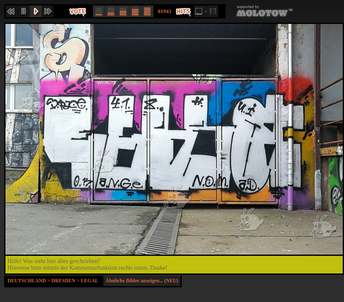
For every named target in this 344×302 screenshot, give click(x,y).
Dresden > (66, 281)
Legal (89, 281)
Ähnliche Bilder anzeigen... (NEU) (141, 281)
